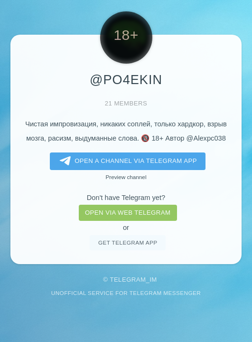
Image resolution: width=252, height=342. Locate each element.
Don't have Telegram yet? (126, 197)
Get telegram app (127, 242)
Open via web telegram (127, 212)
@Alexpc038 (206, 138)
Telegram (128, 279)
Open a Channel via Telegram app (126, 161)
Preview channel (126, 177)
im (153, 279)
